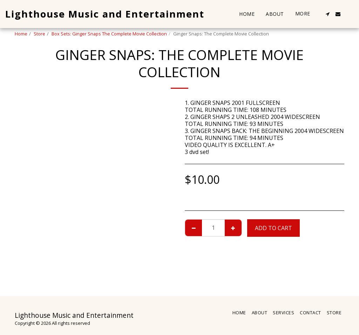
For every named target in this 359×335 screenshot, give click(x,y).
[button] (327, 14)
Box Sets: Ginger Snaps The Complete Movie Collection (109, 34)
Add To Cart (273, 228)
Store (39, 34)
